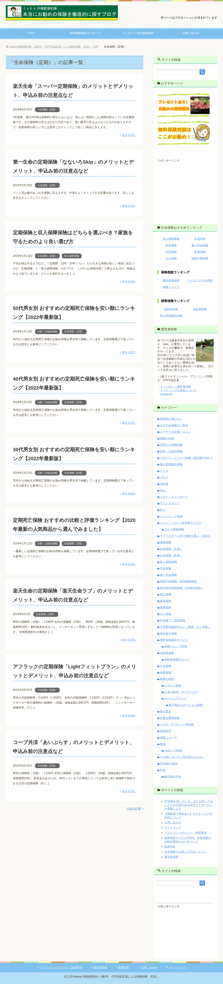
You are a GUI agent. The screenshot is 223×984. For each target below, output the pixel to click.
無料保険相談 (171, 280)
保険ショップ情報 (175, 646)
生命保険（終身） (171, 555)
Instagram (166, 394)
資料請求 (165, 730)
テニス (164, 470)
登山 (163, 490)
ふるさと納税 (172, 685)
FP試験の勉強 (169, 763)
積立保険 (165, 594)
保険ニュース (168, 737)
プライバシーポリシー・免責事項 (185, 832)
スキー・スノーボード (174, 496)
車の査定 (165, 711)
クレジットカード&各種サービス (180, 522)
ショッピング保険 (171, 516)
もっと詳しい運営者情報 (175, 386)
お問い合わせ (190, 33)
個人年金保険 (199, 245)
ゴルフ (164, 477)
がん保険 (171, 258)
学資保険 (171, 251)
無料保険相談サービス (174, 639)
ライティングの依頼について (178, 390)
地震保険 (165, 672)
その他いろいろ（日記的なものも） (182, 756)
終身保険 (171, 245)
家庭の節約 (167, 678)
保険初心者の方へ (171, 418)
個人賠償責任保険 (171, 315)
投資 (163, 743)
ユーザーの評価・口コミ (175, 431)
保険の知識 (167, 438)
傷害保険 (165, 542)
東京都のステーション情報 (186, 704)
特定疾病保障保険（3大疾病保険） (182, 587)
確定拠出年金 (172, 776)
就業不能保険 (199, 258)
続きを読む (129, 135)
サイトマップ (172, 827)
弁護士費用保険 (170, 717)
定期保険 (200, 238)
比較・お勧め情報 (47, 331)
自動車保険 (171, 309)
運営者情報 (171, 856)
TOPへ (32, 33)
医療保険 (200, 251)
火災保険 (165, 665)
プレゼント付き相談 (200, 280)
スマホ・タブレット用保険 (177, 724)
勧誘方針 (170, 846)
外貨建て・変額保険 (172, 620)
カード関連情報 (174, 529)
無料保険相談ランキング (85, 33)
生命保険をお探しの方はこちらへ (185, 851)
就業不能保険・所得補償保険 (178, 581)
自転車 (164, 483)
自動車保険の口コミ (177, 659)
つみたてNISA (173, 750)
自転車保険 (200, 309)
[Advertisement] (185, 191)
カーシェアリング (175, 698)
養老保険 (165, 600)
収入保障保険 (71, 256)
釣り (163, 509)
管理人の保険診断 (171, 444)
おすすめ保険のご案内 (174, 425)
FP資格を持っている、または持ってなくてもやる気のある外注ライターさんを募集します (188, 805)
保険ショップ (171, 286)
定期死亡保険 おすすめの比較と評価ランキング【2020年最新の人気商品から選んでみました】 (74, 528)
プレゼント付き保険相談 (137, 33)
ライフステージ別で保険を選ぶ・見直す (185, 535)
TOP (53, 46)
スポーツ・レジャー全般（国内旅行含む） (186, 457)
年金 (163, 769)
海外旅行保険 (168, 633)
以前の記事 (134, 826)
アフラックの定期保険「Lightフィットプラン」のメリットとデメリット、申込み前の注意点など (74, 684)
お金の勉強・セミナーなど (181, 691)
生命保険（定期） (47, 109)
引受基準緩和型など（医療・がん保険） (185, 626)
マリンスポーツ (170, 503)
